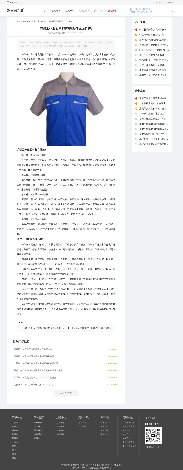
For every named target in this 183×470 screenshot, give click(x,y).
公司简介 (104, 423)
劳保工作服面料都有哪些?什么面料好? (56, 21)
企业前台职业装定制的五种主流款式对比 (159, 124)
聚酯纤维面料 (128, 442)
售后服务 (60, 430)
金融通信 (38, 434)
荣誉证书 (104, 430)
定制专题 (128, 417)
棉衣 (14, 454)
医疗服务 (38, 423)
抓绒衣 (15, 434)
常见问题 (35, 21)
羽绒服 (15, 438)
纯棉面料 (126, 438)
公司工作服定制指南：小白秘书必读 (157, 118)
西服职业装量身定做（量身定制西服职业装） (35, 356)
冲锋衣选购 (127, 430)
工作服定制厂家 (105, 468)
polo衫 (15, 442)
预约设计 (112, 10)
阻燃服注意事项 (129, 426)
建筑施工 (38, 426)
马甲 (14, 450)
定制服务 (60, 423)
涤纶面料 (126, 434)
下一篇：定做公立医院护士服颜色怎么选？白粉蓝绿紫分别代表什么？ (98, 328)
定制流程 (60, 434)
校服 (14, 458)
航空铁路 (38, 430)
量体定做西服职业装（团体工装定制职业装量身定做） (39, 370)
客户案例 (69, 10)
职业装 (15, 426)
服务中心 (61, 417)
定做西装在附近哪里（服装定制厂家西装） (34, 384)
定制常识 (82, 423)
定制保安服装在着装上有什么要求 (156, 108)
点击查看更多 (66, 393)
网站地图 (170, 2)
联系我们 (104, 426)
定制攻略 (84, 10)
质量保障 (60, 426)
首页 (44, 10)
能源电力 (38, 438)
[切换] (16, 2)
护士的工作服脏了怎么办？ (152, 55)
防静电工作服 (128, 423)
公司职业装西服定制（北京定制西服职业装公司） (37, 363)
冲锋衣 (15, 430)
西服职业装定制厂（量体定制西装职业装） (34, 349)
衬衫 (14, 446)
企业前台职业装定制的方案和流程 (156, 129)
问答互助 (82, 426)
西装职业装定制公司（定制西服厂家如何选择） (36, 377)
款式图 (56, 10)
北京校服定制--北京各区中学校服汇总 (158, 103)
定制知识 (83, 417)
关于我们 (98, 10)
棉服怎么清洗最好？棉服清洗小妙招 (157, 75)
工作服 (15, 423)
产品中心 (17, 417)
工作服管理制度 (129, 446)
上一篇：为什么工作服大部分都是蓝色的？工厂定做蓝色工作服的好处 (51, 328)
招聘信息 (104, 434)
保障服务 (158, 2)
